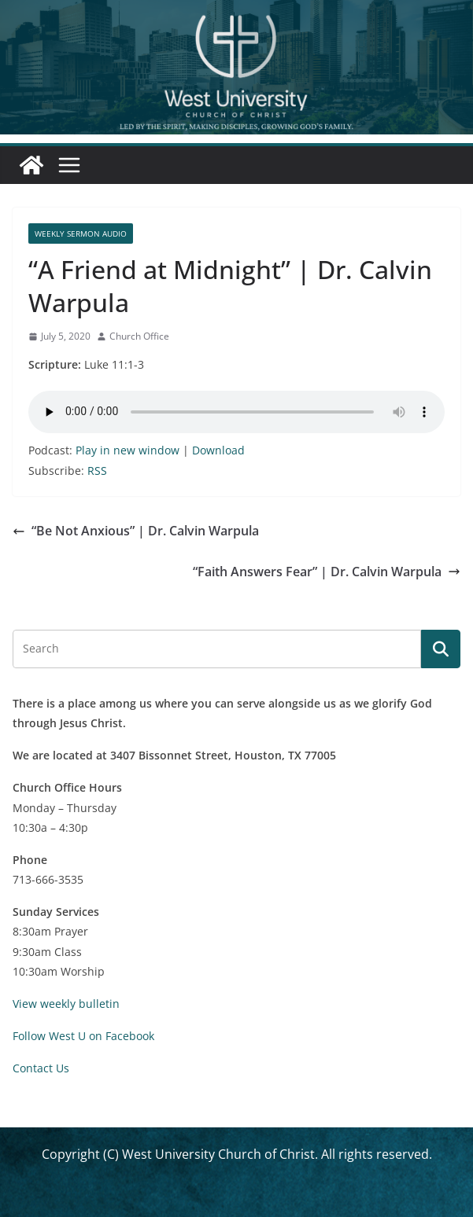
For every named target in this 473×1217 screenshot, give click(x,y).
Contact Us (41, 1068)
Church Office (139, 336)
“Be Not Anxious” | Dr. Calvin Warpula (136, 530)
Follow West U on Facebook (83, 1035)
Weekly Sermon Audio (81, 233)
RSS (97, 470)
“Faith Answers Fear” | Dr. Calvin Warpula (326, 571)
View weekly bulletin (66, 1003)
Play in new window (127, 450)
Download (218, 450)
